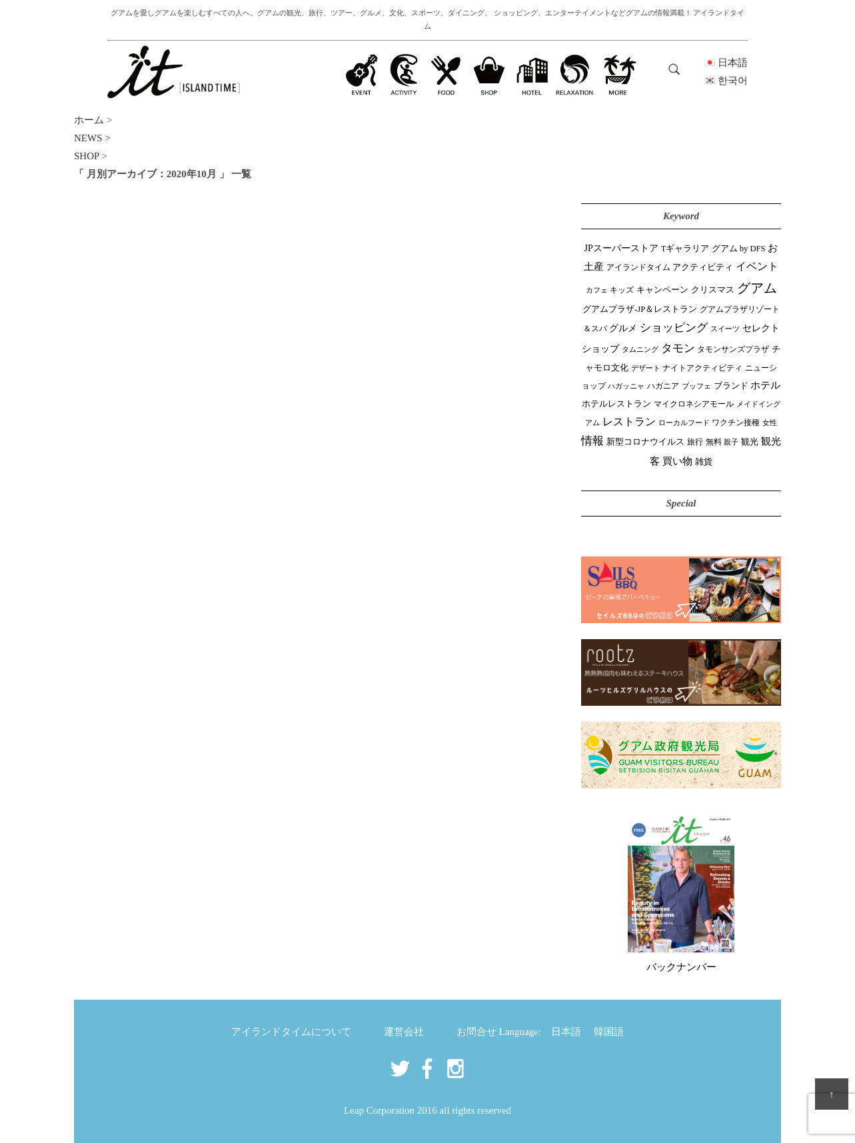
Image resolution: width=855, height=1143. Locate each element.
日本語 (566, 1031)
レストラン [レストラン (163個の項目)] (629, 421)
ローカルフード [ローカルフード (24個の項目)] (684, 423)
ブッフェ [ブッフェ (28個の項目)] (696, 386)
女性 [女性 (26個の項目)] (769, 423)
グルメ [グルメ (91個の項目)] (623, 328)
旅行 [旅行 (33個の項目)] (695, 442)
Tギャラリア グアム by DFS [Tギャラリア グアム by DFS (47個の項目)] (713, 248)
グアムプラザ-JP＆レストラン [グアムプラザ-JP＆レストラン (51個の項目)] (639, 309)
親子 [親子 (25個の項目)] (731, 442)
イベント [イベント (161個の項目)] (757, 266)
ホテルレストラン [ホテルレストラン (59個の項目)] (616, 404)
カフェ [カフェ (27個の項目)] (597, 290)
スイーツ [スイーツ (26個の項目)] (725, 329)
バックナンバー (681, 967)
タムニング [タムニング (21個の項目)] (640, 349)
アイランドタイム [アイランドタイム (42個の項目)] (638, 267)
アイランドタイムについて (291, 1031)
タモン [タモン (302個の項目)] (678, 348)
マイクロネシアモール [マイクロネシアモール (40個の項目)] (694, 404)
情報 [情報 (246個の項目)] (592, 441)
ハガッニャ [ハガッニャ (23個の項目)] (626, 386)
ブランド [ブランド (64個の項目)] (731, 386)
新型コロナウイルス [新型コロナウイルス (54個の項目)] (645, 442)
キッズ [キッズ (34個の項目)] (622, 290)
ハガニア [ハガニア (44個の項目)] (663, 386)
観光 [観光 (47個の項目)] (749, 442)
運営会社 (404, 1031)
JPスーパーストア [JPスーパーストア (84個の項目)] (621, 248)
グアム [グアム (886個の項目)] (757, 288)
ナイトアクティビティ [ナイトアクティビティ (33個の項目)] (702, 368)
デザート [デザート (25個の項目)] (645, 368)
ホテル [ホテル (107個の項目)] (765, 385)
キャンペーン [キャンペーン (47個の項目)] (662, 290)
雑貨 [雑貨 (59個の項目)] (703, 462)
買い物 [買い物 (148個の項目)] (677, 461)
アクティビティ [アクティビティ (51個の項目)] (702, 267)
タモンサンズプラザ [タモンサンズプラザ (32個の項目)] (733, 349)
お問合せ (476, 1031)
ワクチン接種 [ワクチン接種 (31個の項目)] (736, 423)
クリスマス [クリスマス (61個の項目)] (712, 290)
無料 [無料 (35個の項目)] (714, 442)
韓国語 (609, 1031)
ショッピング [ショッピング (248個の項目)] (674, 327)
